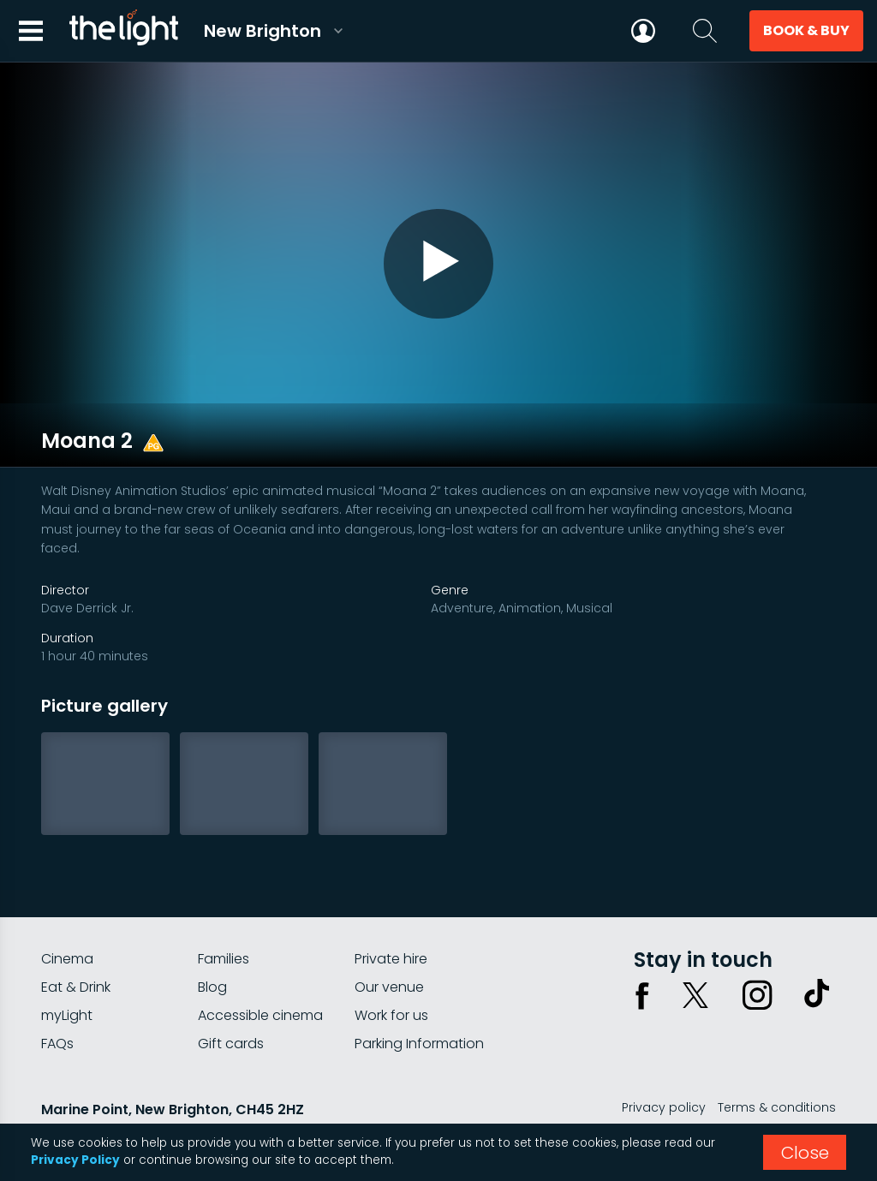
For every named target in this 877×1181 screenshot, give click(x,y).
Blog (212, 947)
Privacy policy (664, 1068)
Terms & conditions (777, 1068)
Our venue (389, 947)
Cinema (67, 919)
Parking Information (419, 1004)
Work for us (391, 976)
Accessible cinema (260, 976)
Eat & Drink (75, 947)
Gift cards (231, 1004)
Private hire (391, 919)
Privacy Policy (75, 1160)
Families (223, 919)
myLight (66, 976)
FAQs (57, 1004)
